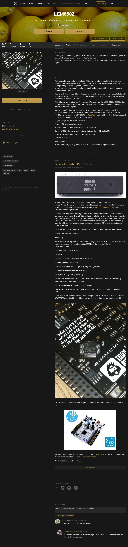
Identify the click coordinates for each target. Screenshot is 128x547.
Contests (40, 3)
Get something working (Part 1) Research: (74, 164)
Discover (31, 3)
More (57, 3)
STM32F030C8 (72, 402)
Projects (23, 3)
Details (68, 45)
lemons (6, 173)
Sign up (101, 3)
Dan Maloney (66, 520)
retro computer (9, 170)
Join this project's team (10, 129)
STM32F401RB (101, 454)
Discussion (116, 45)
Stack (48, 3)
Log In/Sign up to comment (65, 515)
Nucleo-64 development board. (86, 457)
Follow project (49, 31)
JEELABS (91, 115)
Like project (80, 31)
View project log (90, 467)
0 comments (80, 167)
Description (59, 45)
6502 (19, 170)
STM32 (26, 170)
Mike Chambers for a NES (104, 207)
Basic (33, 170)
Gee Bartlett (64, 25)
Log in (110, 3)
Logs (95, 45)
